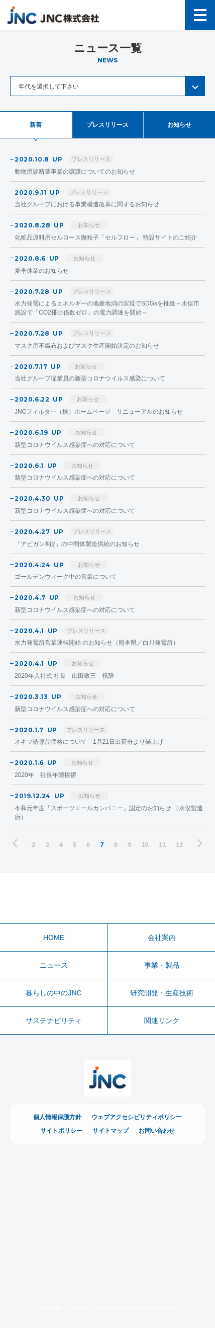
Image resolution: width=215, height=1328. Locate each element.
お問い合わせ (157, 1131)
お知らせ (179, 124)
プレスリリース (107, 124)
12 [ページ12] (179, 844)
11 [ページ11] (162, 844)
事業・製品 (161, 965)
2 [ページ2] (33, 844)
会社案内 (162, 937)
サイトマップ (110, 1131)
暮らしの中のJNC (53, 993)
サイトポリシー (61, 1131)
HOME (53, 937)
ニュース (54, 965)
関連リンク (161, 1021)
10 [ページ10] (144, 844)
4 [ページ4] (61, 844)
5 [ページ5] (74, 844)
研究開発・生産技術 (161, 993)
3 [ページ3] (47, 844)
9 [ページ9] (129, 844)
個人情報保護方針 (57, 1117)
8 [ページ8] (116, 844)
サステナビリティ (54, 1021)
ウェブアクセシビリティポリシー (136, 1117)
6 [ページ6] (88, 844)
